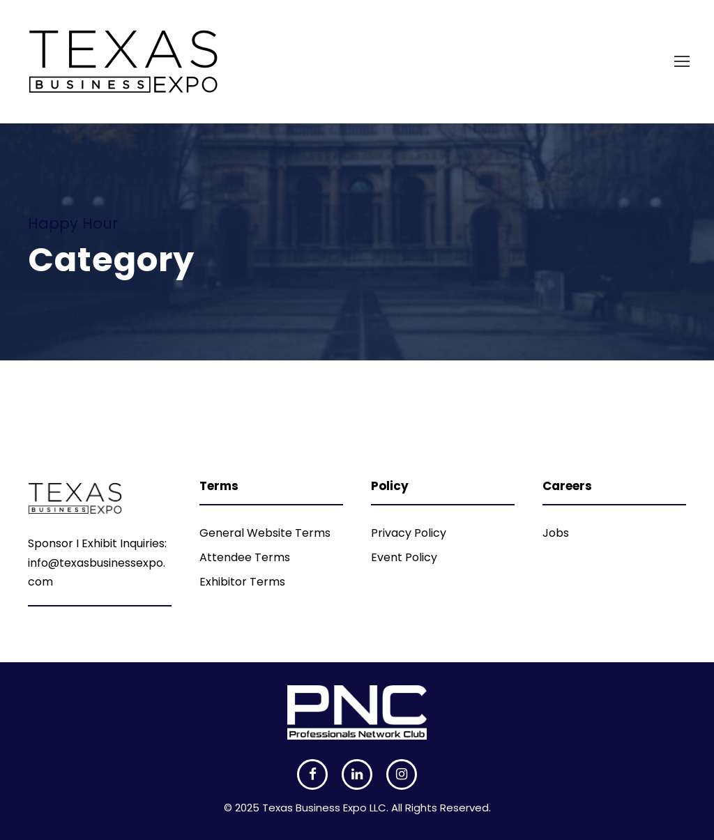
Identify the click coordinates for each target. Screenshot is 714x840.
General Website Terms (265, 533)
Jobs (555, 533)
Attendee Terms (244, 557)
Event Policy (404, 557)
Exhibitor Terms (242, 582)
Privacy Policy (408, 533)
